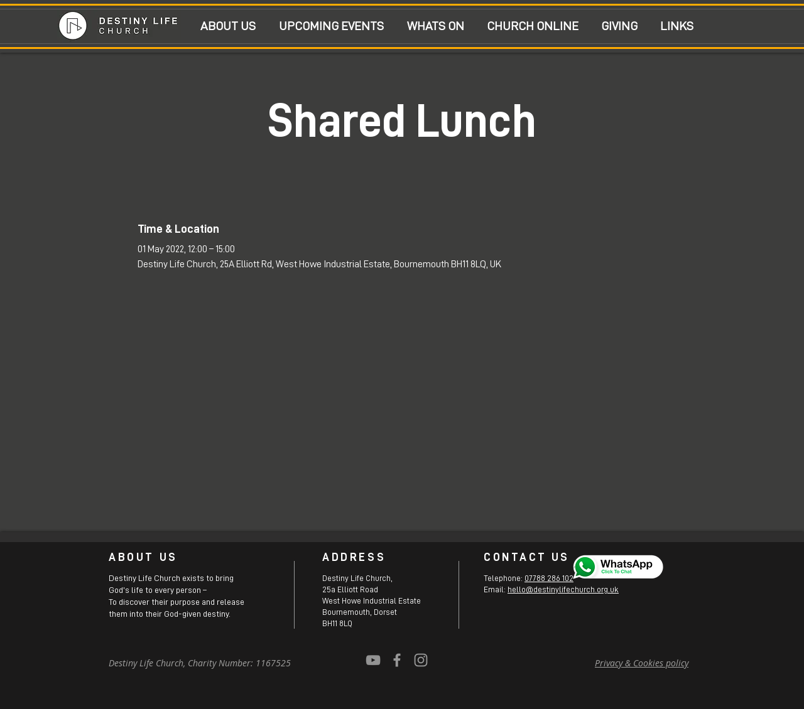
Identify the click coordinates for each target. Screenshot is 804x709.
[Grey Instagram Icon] (421, 660)
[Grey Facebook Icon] (397, 660)
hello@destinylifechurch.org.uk (563, 589)
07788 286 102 (548, 578)
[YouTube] (373, 660)
